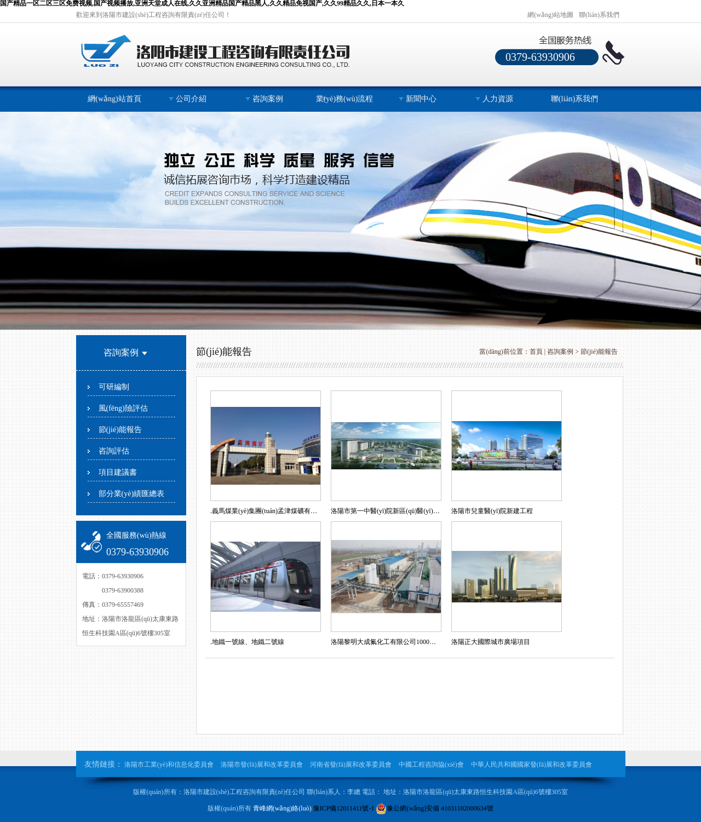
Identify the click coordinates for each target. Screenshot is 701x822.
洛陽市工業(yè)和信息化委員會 (169, 764)
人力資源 (497, 99)
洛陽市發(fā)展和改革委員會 (261, 764)
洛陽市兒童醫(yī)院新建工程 (492, 511)
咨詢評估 (114, 451)
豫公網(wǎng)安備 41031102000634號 (434, 808)
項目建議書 (118, 472)
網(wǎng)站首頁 (114, 99)
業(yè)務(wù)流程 (345, 99)
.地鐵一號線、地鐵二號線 (247, 642)
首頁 (536, 351)
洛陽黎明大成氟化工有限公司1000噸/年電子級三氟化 (385, 642)
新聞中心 (421, 99)
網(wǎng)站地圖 (550, 15)
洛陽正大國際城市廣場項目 (490, 642)
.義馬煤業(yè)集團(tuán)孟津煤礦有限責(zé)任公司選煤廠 (265, 511)
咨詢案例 (267, 99)
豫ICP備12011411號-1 (344, 808)
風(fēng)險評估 (123, 408)
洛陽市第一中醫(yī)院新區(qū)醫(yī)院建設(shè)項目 (385, 511)
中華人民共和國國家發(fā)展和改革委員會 (531, 764)
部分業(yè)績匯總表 (132, 494)
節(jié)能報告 (120, 430)
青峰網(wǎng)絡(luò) (282, 808)
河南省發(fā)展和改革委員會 (351, 764)
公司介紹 (191, 99)
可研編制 (114, 387)
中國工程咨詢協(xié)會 (431, 764)
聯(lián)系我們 (599, 15)
